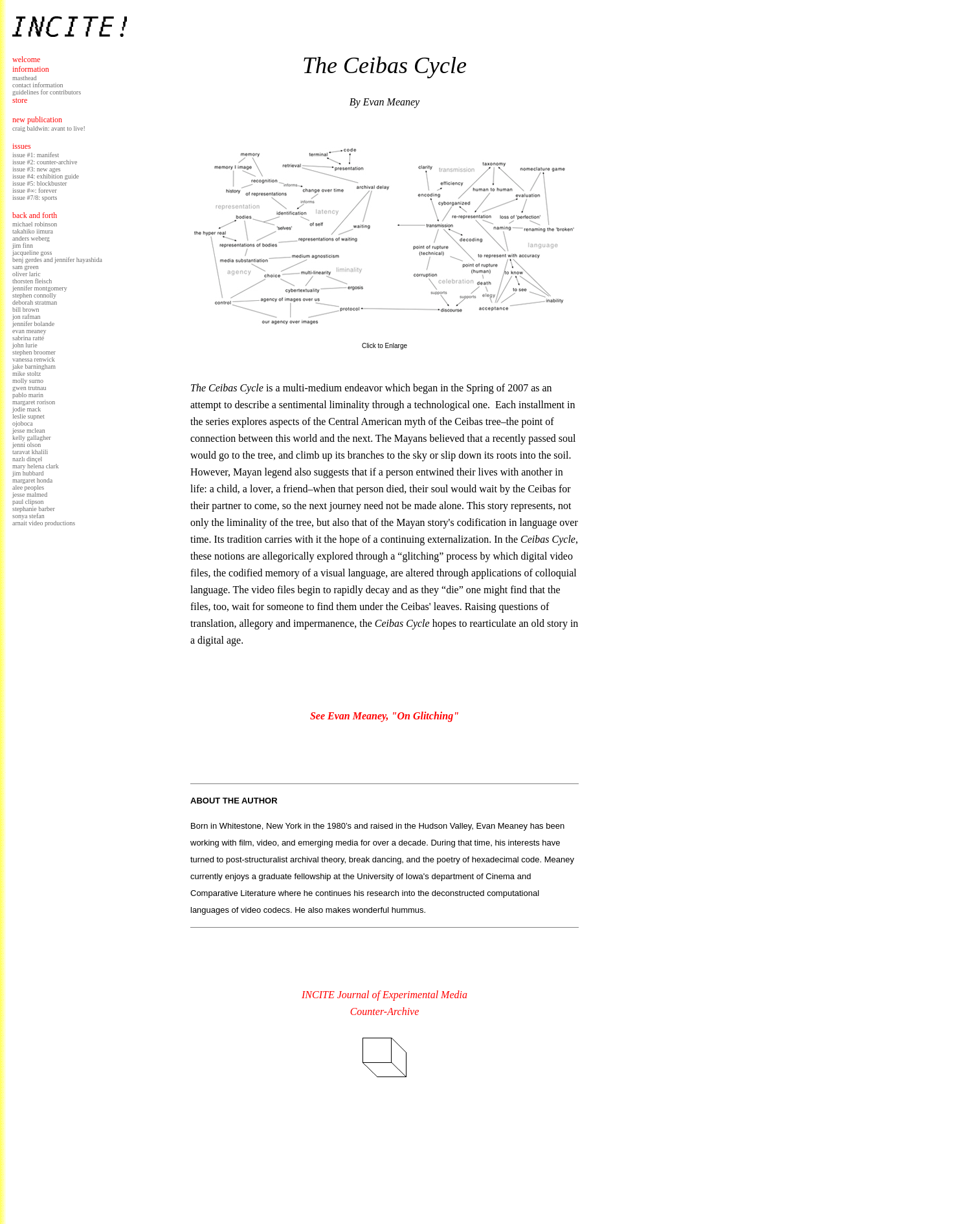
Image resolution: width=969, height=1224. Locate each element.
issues (21, 146)
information (30, 69)
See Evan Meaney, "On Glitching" (384, 715)
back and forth (34, 215)
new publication (37, 119)
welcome (26, 59)
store (19, 100)
